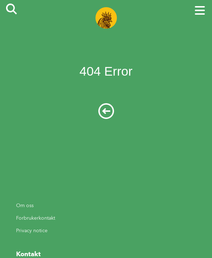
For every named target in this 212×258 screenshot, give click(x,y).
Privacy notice (32, 231)
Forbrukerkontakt (35, 218)
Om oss (25, 205)
